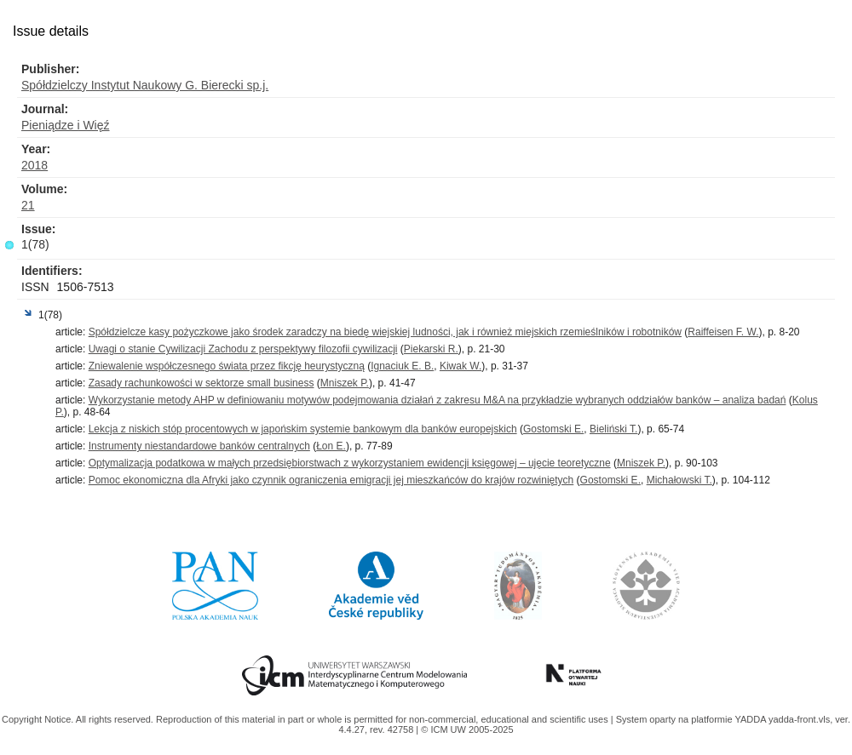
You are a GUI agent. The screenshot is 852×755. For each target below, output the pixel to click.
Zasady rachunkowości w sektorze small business (201, 383)
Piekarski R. (431, 349)
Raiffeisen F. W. (723, 332)
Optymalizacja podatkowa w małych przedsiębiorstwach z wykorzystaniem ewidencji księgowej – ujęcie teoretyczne (350, 463)
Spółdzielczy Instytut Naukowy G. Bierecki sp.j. (144, 85)
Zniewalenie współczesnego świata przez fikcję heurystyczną (227, 366)
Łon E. (331, 446)
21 (28, 205)
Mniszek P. (344, 383)
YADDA (751, 719)
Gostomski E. (553, 429)
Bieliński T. (613, 429)
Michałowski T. (679, 480)
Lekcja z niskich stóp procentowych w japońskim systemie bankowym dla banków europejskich (303, 429)
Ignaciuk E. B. (402, 366)
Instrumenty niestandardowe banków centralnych (199, 446)
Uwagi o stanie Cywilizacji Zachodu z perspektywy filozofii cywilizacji (243, 349)
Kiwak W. (460, 366)
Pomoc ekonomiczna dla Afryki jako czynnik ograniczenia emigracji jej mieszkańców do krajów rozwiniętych (331, 480)
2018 (34, 165)
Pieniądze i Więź (65, 125)
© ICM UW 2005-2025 (467, 729)
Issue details (51, 31)
